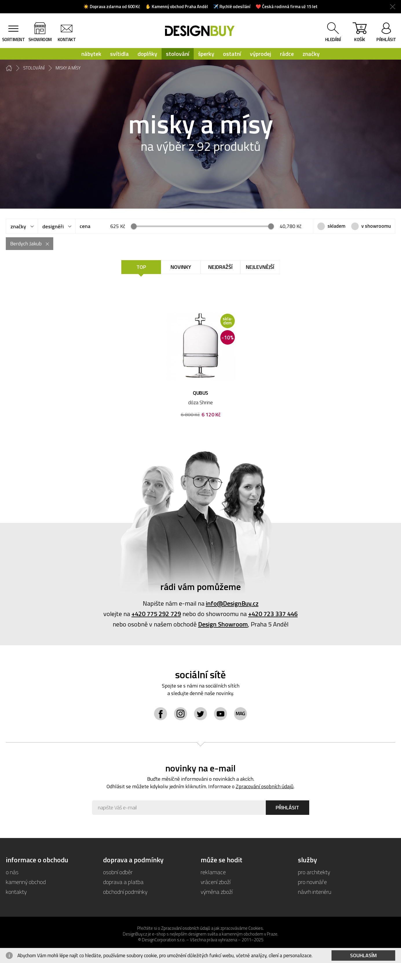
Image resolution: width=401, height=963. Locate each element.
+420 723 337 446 (273, 614)
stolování (177, 53)
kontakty (16, 891)
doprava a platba (123, 881)
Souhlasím (363, 955)
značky (311, 53)
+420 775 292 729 (156, 614)
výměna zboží (216, 891)
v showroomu (376, 226)
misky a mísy (68, 68)
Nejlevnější (260, 267)
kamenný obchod (26, 881)
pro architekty (314, 872)
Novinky (181, 267)
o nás (12, 872)
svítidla (119, 53)
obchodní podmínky (125, 891)
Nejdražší (220, 267)
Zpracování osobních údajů (265, 786)
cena (85, 226)
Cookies (255, 928)
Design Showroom (223, 624)
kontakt (67, 39)
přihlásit (386, 39)
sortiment (13, 39)
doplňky (147, 53)
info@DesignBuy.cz (232, 603)
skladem (336, 226)
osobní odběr (118, 872)
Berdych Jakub (26, 243)
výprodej (260, 53)
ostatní (232, 53)
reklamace (213, 872)
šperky (206, 53)
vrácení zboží (215, 881)
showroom (40, 39)
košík (359, 33)
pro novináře (312, 881)
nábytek (91, 53)
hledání (333, 39)
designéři (53, 226)
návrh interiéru (314, 891)
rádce (287, 53)
